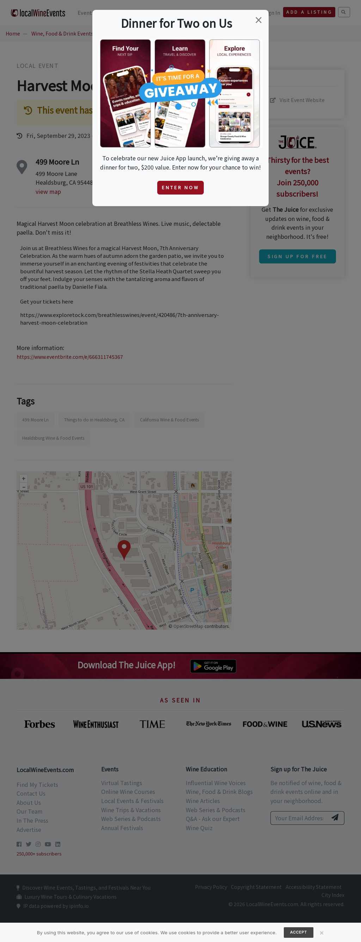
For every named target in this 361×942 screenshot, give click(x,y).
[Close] (321, 932)
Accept (298, 932)
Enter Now (180, 187)
